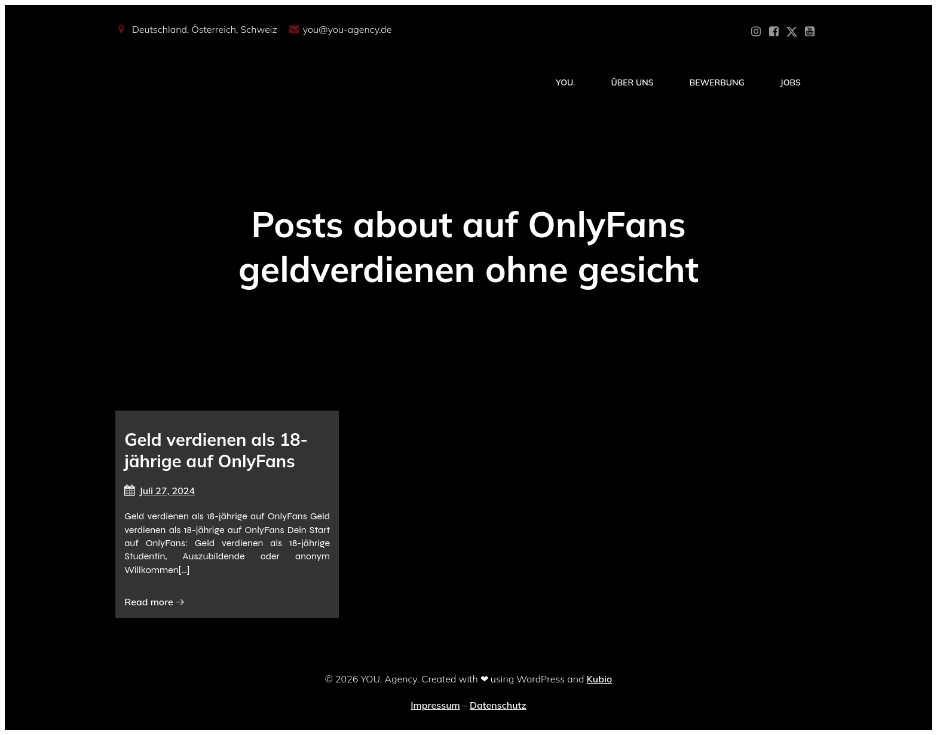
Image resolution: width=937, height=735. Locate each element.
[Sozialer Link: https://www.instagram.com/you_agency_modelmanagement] (756, 32)
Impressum (435, 705)
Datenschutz (498, 705)
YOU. (565, 82)
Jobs (790, 82)
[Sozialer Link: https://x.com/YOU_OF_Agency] (792, 32)
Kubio (600, 679)
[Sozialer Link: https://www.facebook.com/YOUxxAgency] (774, 32)
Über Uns (632, 82)
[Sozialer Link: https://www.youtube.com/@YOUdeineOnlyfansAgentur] (810, 32)
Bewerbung (717, 82)
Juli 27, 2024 (159, 491)
